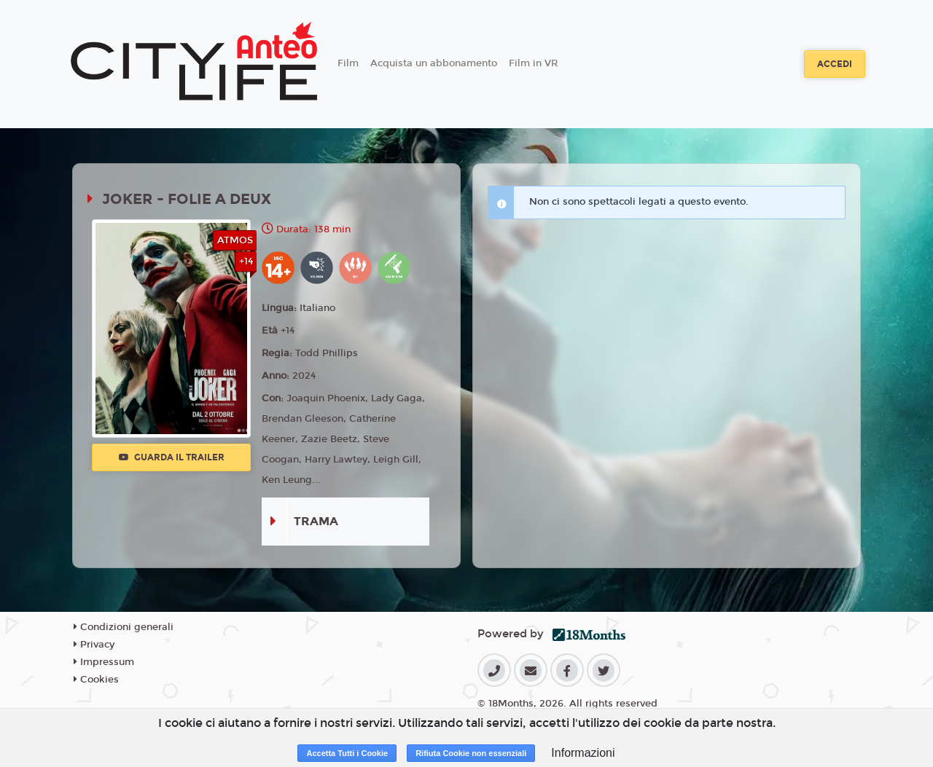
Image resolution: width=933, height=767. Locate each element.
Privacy (94, 644)
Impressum (104, 662)
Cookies (96, 679)
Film (348, 63)
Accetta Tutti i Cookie (347, 753)
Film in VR (533, 63)
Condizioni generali (123, 627)
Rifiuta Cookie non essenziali (470, 753)
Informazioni (582, 753)
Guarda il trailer (172, 457)
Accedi (834, 64)
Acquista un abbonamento (433, 63)
